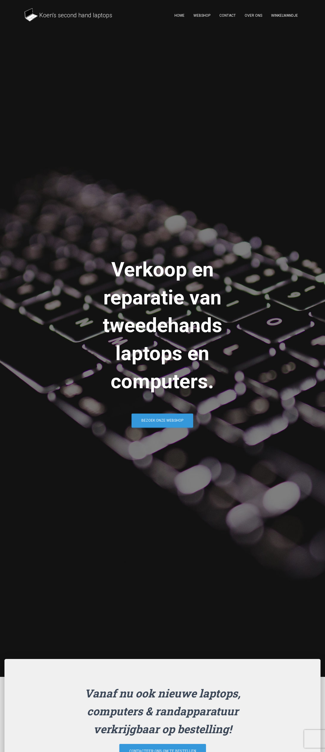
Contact (227, 15)
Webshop (201, 15)
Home (179, 15)
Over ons (253, 15)
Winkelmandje (284, 15)
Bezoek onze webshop (162, 422)
